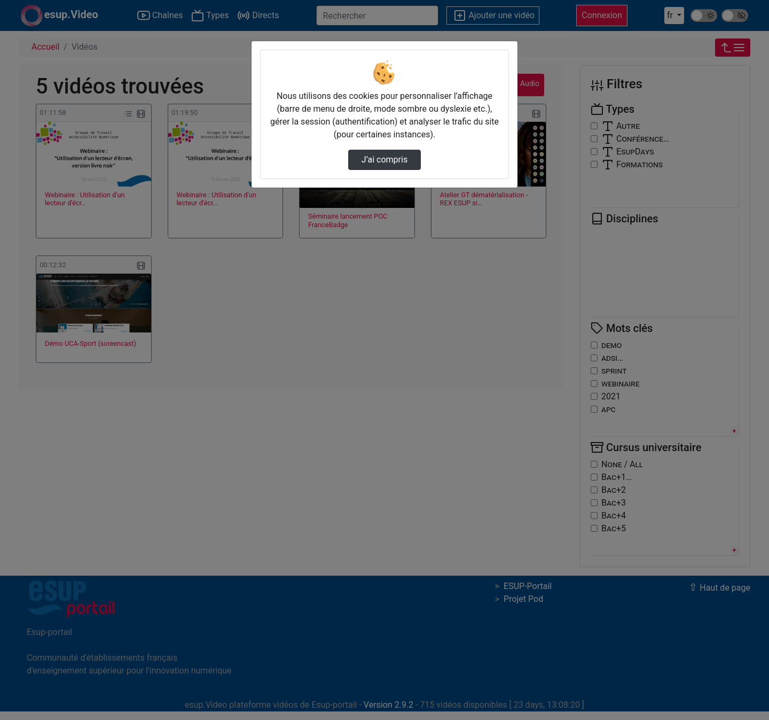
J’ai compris (384, 159)
